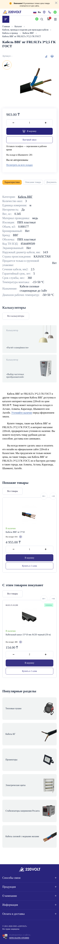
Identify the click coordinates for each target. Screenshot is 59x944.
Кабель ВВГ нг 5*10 (15, 542)
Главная (6, 26)
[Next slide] (53, 506)
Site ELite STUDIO (19, 938)
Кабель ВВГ (29, 33)
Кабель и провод (10, 33)
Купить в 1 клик (29, 576)
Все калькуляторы (15, 316)
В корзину (29, 568)
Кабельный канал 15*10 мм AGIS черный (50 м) (28, 645)
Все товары (12, 501)
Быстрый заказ (29, 140)
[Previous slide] (43, 506)
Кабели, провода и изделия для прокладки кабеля (25, 30)
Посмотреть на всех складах (19, 165)
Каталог (19, 26)
